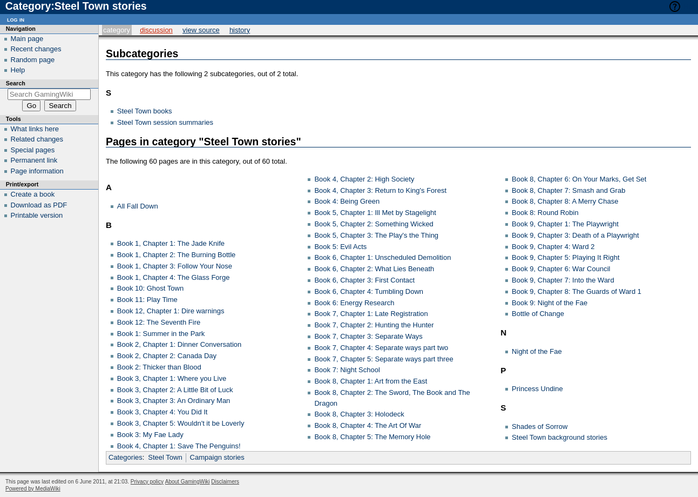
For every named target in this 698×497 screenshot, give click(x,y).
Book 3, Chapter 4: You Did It (162, 412)
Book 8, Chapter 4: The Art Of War (367, 425)
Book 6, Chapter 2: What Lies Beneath (374, 269)
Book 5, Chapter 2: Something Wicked (373, 224)
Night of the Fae (537, 351)
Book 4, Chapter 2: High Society (364, 179)
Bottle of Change (538, 314)
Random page (33, 60)
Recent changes (36, 49)
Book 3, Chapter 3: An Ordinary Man (174, 401)
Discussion (156, 30)
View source (201, 30)
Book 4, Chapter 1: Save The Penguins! (179, 446)
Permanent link (34, 160)
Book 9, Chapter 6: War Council (561, 269)
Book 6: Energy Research (354, 303)
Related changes (37, 139)
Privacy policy (147, 482)
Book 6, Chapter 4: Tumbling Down (368, 291)
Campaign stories (217, 457)
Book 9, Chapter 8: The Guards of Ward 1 (576, 291)
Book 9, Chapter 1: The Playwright (565, 224)
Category (116, 30)
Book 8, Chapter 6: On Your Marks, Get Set (579, 179)
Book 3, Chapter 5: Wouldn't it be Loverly (181, 423)
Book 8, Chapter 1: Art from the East (370, 381)
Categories (126, 457)
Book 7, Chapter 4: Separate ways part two (381, 348)
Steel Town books (144, 111)
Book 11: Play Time (147, 299)
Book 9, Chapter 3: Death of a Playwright (575, 235)
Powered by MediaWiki (32, 489)
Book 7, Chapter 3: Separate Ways (368, 336)
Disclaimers (225, 482)
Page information (37, 171)
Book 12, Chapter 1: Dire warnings (171, 311)
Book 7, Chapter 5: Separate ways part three (383, 359)
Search (15, 83)
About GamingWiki (187, 482)
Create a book (33, 194)
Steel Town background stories (559, 437)
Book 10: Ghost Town (150, 288)
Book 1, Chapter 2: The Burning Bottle (176, 255)
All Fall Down (137, 206)
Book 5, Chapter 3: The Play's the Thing (376, 235)
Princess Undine (537, 389)
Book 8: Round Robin (545, 213)
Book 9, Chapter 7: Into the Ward (563, 280)
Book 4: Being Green (347, 201)
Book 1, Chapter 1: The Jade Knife (171, 243)
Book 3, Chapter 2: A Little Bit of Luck (175, 390)
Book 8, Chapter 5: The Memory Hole (372, 437)
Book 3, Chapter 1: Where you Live (171, 378)
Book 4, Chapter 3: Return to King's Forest (380, 190)
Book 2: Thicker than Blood (159, 367)
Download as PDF (39, 205)
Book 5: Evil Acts (340, 247)
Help (690, 6)
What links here (35, 129)
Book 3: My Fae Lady (150, 435)
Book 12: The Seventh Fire (158, 322)
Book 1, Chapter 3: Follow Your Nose (174, 266)
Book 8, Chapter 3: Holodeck (359, 414)
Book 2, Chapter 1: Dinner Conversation (179, 344)
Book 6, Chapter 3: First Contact (364, 280)
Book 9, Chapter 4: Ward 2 (553, 247)
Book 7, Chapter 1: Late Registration (371, 314)
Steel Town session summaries (165, 122)
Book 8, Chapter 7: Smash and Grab (568, 190)
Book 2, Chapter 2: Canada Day (166, 356)
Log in (15, 19)
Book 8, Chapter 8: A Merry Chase (565, 201)
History (239, 30)
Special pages (33, 150)
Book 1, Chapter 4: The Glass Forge (173, 277)
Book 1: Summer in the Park (161, 334)
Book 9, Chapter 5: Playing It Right (565, 257)
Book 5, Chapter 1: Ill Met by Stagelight (375, 213)
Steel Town (165, 457)
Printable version (37, 215)
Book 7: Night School (347, 370)
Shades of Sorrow (539, 426)
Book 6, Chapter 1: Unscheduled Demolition (382, 257)
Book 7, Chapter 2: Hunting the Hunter (373, 325)
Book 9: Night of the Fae (549, 303)
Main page (27, 39)
